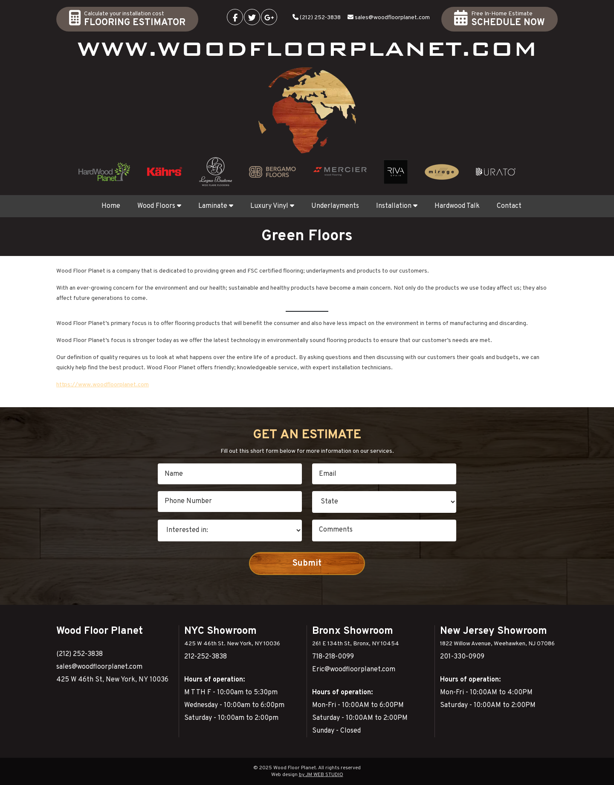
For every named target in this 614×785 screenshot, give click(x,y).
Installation (396, 206)
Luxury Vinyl (272, 206)
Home (110, 206)
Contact (509, 206)
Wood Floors (159, 206)
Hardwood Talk (457, 206)
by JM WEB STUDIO (321, 774)
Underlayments (335, 206)
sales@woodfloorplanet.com (392, 17)
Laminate (215, 206)
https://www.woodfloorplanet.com (102, 384)
